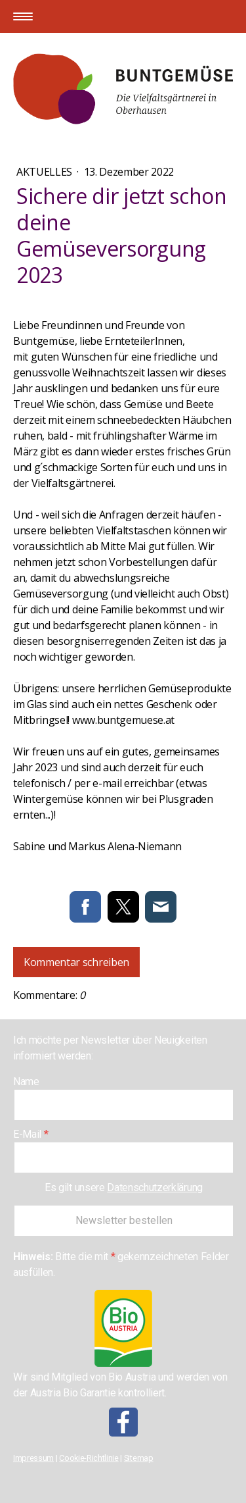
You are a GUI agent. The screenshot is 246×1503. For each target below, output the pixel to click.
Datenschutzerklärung (155, 1187)
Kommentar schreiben (76, 962)
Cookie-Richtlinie (89, 1458)
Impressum (33, 1458)
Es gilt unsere (124, 1187)
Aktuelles (45, 172)
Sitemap (139, 1458)
